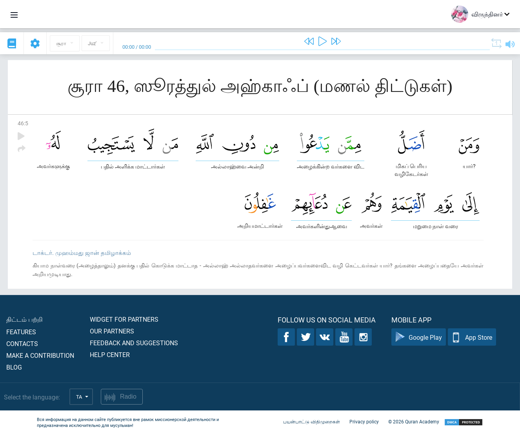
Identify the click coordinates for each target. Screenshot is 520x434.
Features (21, 332)
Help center (110, 354)
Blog (14, 367)
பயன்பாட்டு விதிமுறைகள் (311, 421)
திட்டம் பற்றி (24, 319)
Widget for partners (124, 319)
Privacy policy (364, 421)
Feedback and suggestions (134, 343)
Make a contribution (40, 355)
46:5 (23, 123)
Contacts (22, 343)
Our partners (112, 331)
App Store (472, 337)
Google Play (418, 337)
